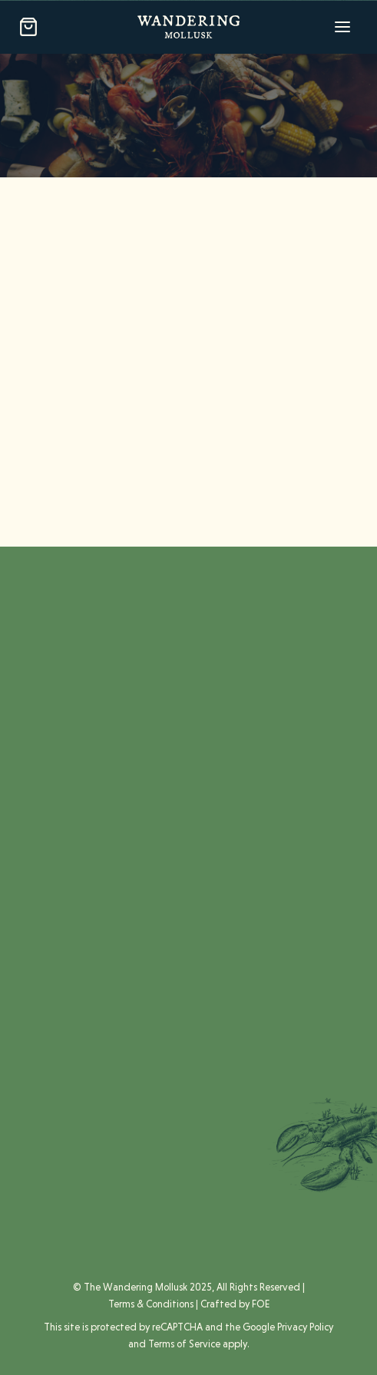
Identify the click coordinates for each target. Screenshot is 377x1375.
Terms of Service (184, 1344)
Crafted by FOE (235, 1304)
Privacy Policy (305, 1327)
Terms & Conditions (150, 1304)
